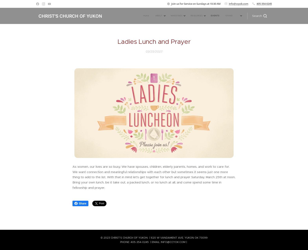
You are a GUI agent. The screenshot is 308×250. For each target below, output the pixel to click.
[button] (259, 16)
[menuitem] (194, 16)
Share (80, 203)
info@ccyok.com (238, 3)
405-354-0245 (264, 3)
